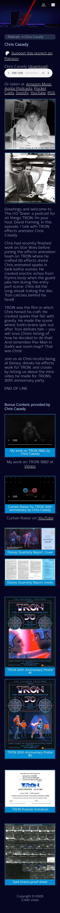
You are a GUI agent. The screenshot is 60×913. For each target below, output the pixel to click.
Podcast (14, 37)
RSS (51, 93)
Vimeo (30, 466)
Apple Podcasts (18, 88)
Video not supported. (30, 431)
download (38, 66)
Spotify (22, 93)
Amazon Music (39, 84)
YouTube (38, 93)
